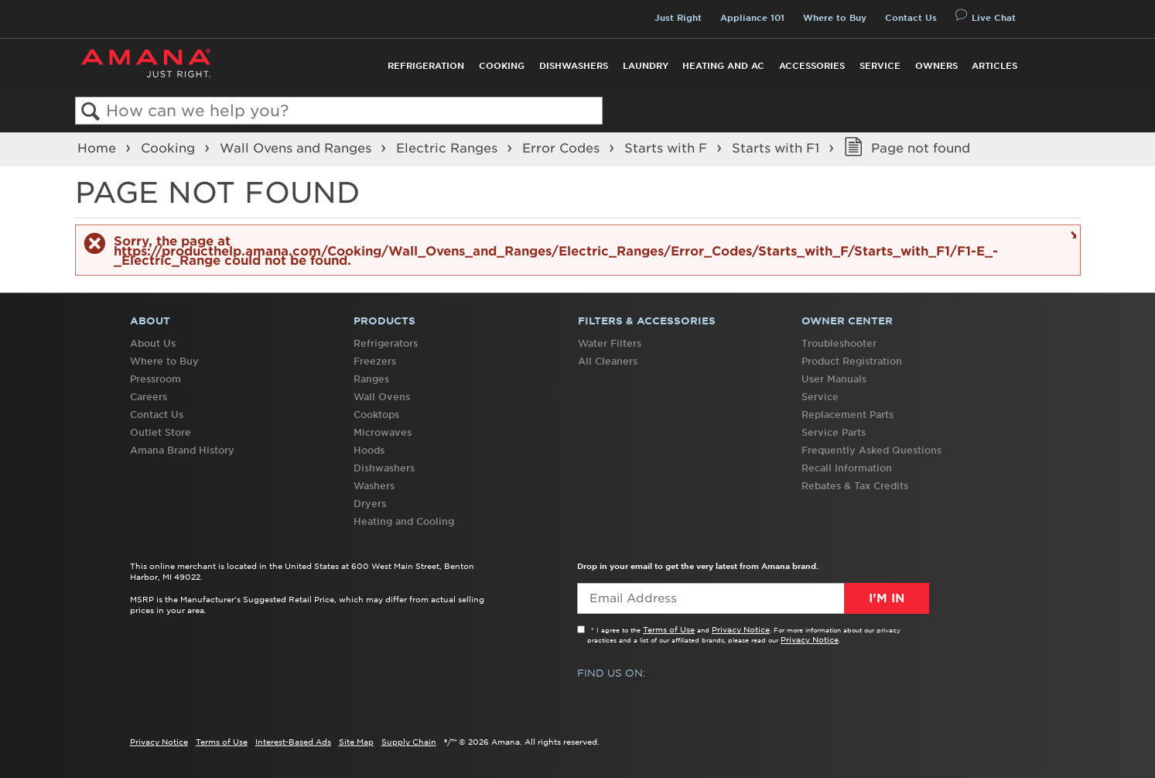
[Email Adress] (753, 598)
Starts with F (667, 148)
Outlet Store (160, 432)
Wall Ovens (382, 397)
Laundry (645, 65)
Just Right (678, 17)
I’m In (886, 598)
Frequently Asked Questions (871, 450)
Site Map (356, 741)
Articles (994, 65)
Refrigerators (386, 343)
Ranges (371, 379)
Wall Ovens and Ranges (297, 148)
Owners (936, 65)
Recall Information (846, 468)
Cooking (502, 65)
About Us (153, 343)
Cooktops (376, 414)
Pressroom (155, 379)
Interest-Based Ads (293, 741)
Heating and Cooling (404, 521)
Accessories (812, 65)
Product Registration (851, 361)
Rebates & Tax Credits (854, 486)
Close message (1071, 234)
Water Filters (609, 343)
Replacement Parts (847, 414)
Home (98, 148)
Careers (148, 397)
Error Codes (562, 148)
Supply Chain (408, 741)
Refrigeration (426, 65)
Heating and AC (723, 65)
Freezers (375, 361)
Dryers (370, 503)
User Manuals (833, 379)
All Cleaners (607, 361)
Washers (374, 486)
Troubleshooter (839, 343)
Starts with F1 (777, 148)
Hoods (369, 450)
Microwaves (383, 432)
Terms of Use (669, 629)
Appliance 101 (752, 17)
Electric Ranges (448, 148)
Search (91, 111)
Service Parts (833, 432)
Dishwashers (573, 65)
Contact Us (911, 17)
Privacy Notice (741, 629)
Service (879, 65)
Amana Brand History (182, 450)
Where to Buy (834, 17)
